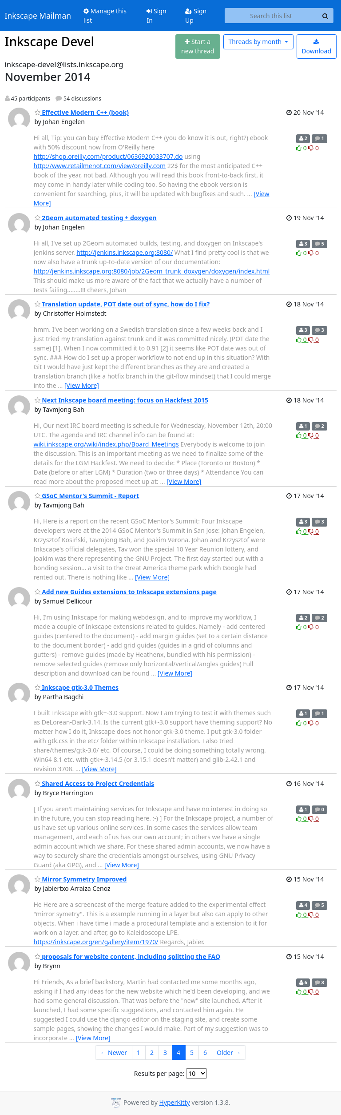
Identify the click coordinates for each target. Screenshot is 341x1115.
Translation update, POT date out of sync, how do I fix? (122, 304)
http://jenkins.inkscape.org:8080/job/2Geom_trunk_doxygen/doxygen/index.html (152, 271)
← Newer (113, 1052)
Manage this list (105, 15)
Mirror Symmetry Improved (81, 879)
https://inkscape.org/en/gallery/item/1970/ (96, 942)
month (255, 41)
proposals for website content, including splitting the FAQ (128, 956)
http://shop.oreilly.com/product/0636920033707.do (108, 156)
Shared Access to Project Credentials (95, 783)
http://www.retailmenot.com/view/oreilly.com (100, 165)
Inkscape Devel (50, 41)
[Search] (325, 15)
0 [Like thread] (302, 148)
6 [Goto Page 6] (205, 1052)
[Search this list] (271, 15)
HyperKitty (174, 1102)
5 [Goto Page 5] (192, 1052)
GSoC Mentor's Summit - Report (87, 495)
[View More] (81, 385)
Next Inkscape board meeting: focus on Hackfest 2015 (121, 400)
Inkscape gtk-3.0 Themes (77, 687)
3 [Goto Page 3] (165, 1052)
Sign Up (195, 15)
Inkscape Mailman (38, 15)
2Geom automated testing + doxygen (96, 217)
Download (316, 47)
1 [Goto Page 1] (138, 1052)
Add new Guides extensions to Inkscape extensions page (126, 592)
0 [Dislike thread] (313, 148)
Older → (229, 1052)
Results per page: (159, 1073)
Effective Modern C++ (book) (82, 112)
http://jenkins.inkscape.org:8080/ (124, 252)
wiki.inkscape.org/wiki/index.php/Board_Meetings (106, 444)
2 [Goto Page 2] (152, 1052)
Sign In (156, 15)
